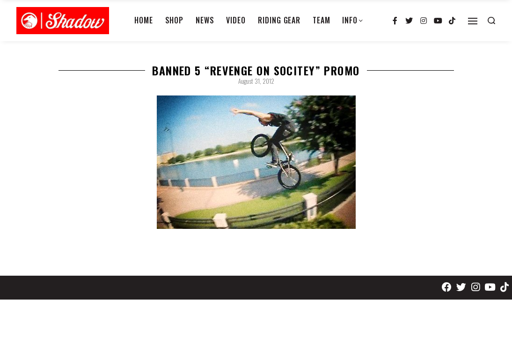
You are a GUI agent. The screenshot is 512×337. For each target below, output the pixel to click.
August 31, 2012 (256, 81)
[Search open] (491, 20)
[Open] (473, 21)
